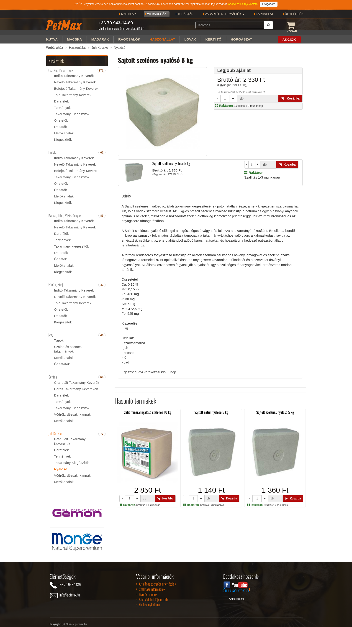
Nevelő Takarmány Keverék (75, 79)
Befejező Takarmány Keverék (76, 85)
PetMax (63, 25)
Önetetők (61, 117)
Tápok (59, 337)
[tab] (77, 67)
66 (101, 373)
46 (101, 331)
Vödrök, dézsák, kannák (72, 411)
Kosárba (290, 95)
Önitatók (60, 123)
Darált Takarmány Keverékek (76, 385)
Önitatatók (62, 361)
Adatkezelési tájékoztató (242, 4)
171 (101, 67)
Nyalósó (120, 44)
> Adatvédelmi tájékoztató (152, 596)
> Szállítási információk (150, 586)
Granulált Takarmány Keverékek (70, 438)
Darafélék (61, 98)
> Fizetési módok (146, 591)
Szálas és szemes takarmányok (68, 346)
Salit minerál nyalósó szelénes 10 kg (147, 409)
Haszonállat (77, 44)
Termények (62, 104)
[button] (224, 14)
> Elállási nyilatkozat (148, 601)
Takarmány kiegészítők (71, 243)
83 (101, 212)
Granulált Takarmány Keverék (76, 379)
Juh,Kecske (100, 44)
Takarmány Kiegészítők (72, 111)
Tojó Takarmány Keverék (73, 91)
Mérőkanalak (64, 130)
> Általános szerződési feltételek (156, 580)
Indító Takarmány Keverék (74, 72)
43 (101, 281)
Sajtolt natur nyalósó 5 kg (211, 409)
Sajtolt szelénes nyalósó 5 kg (171, 160)
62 (101, 149)
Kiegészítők (63, 136)
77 (101, 430)
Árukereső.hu (236, 595)
